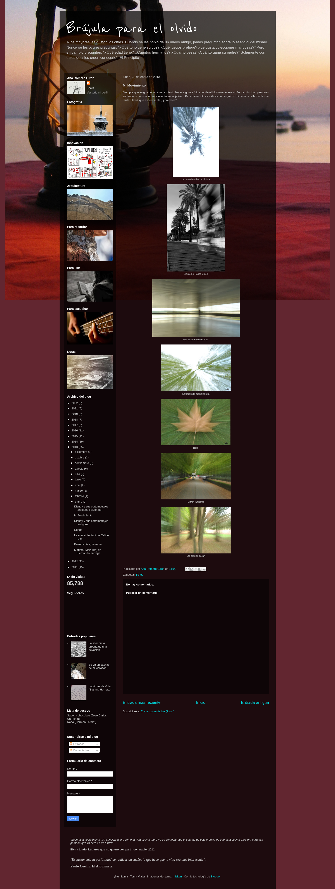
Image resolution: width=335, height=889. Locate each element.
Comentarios (79, 750)
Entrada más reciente (142, 702)
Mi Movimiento (83, 515)
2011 (75, 567)
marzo (79, 490)
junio (78, 479)
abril (78, 485)
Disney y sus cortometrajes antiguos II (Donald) (91, 508)
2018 (75, 419)
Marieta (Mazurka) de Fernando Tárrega (87, 551)
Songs (78, 529)
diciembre (81, 451)
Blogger (215, 876)
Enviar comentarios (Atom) (157, 711)
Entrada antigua (255, 702)
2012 (75, 561)
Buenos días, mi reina (88, 544)
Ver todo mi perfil (97, 92)
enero (79, 501)
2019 (75, 414)
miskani (177, 876)
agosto (79, 468)
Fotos (139, 574)
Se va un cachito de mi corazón (99, 666)
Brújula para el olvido (132, 28)
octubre (80, 457)
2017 (75, 425)
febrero (80, 496)
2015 (75, 436)
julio (78, 474)
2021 (75, 408)
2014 (75, 441)
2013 (75, 447)
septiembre (82, 463)
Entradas (77, 744)
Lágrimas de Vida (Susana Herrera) (100, 688)
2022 (75, 403)
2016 (75, 430)
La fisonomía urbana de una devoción (98, 646)
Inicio (200, 702)
